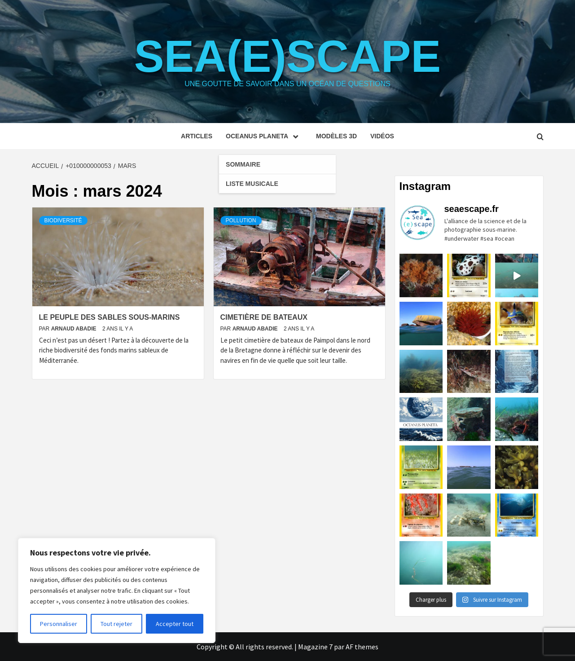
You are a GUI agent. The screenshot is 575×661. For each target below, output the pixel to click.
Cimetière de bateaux (263, 317)
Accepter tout (174, 624)
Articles (196, 136)
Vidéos (382, 136)
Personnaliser (58, 624)
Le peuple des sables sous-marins (109, 317)
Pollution (241, 220)
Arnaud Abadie (74, 329)
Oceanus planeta (264, 136)
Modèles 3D (336, 136)
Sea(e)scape (287, 56)
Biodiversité (63, 220)
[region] (116, 590)
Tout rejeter (116, 624)
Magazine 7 (315, 646)
